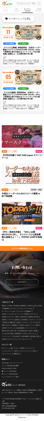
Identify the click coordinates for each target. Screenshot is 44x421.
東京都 (16, 306)
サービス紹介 (32, 351)
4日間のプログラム (8, 328)
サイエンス (14, 308)
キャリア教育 (19, 348)
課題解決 (28, 311)
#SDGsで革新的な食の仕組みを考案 (14, 60)
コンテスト (29, 348)
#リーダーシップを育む (25, 62)
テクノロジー (30, 328)
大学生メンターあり (8, 314)
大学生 (25, 334)
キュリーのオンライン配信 (10, 377)
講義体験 (6, 308)
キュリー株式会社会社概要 (10, 366)
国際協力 (15, 325)
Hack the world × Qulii (9, 368)
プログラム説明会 (13, 320)
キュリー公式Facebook (10, 374)
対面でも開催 (33, 331)
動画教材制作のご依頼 (26, 392)
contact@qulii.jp (11, 406)
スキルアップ (26, 322)
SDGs (40, 306)
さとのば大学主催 (7, 334)
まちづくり (32, 334)
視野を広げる (6, 325)
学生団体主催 (22, 331)
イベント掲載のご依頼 (19, 390)
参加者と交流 (35, 336)
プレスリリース (7, 354)
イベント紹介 (9, 348)
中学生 (10, 306)
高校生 (4, 306)
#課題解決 (31, 64)
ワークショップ (7, 336)
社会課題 (24, 320)
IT (41, 320)
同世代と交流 (24, 325)
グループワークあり (26, 308)
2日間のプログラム (8, 317)
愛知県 (5, 322)
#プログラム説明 (11, 62)
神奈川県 (23, 317)
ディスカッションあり (9, 311)
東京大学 (13, 331)
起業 (18, 322)
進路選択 (23, 306)
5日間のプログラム (8, 339)
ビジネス (20, 311)
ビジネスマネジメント (23, 339)
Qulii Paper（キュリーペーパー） (12, 363)
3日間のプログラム (30, 314)
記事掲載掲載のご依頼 (34, 390)
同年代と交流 (32, 306)
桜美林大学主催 (33, 317)
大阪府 (4, 320)
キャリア (19, 314)
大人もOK (36, 322)
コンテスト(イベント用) (9, 351)
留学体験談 (25, 336)
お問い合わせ (6, 390)
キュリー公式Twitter (9, 371)
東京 (17, 317)
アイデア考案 (34, 325)
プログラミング (34, 320)
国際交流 (12, 322)
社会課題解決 (20, 328)
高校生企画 (5, 331)
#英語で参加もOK (21, 64)
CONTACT (22, 282)
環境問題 (18, 334)
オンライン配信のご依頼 (10, 392)
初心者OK (17, 336)
